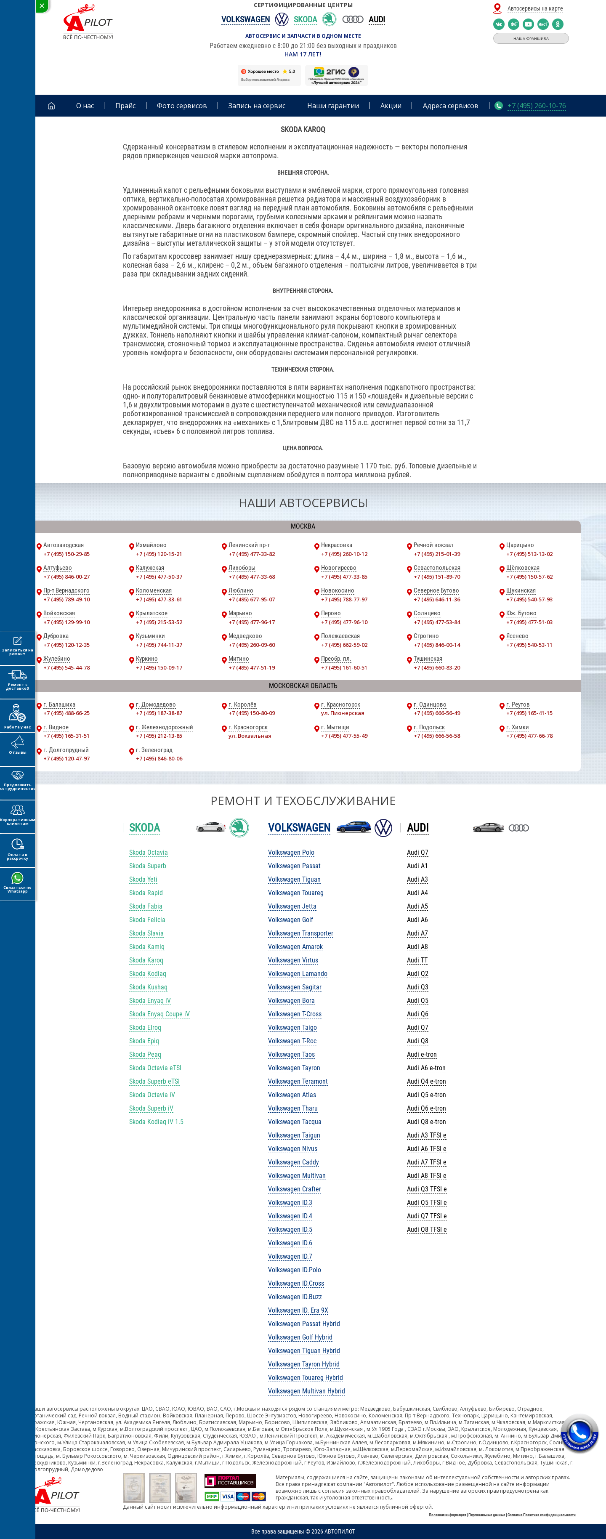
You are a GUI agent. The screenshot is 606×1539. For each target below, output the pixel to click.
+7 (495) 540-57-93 (529, 599)
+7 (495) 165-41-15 (529, 713)
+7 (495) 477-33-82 (252, 554)
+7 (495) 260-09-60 (252, 645)
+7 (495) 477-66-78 (529, 735)
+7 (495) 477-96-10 (344, 622)
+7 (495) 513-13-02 (529, 554)
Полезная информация (447, 1515)
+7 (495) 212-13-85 (159, 735)
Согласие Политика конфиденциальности (542, 1515)
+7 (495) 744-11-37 (159, 645)
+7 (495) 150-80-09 (252, 713)
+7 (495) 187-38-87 (159, 713)
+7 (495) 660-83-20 (437, 667)
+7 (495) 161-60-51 (344, 667)
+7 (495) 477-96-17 (252, 622)
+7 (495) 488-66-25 (66, 713)
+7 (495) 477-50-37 (159, 576)
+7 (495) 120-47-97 (66, 758)
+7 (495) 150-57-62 (529, 576)
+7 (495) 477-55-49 (344, 735)
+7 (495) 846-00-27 (66, 576)
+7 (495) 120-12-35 (66, 645)
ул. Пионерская (342, 713)
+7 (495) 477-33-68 (252, 576)
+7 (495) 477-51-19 (252, 667)
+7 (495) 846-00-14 (437, 645)
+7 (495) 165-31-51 (66, 735)
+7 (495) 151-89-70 (437, 576)
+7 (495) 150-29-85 (66, 554)
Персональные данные (486, 1515)
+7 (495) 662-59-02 (344, 645)
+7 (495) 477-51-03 (529, 622)
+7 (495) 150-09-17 (159, 667)
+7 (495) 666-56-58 (437, 735)
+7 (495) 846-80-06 (159, 758)
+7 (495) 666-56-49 (437, 713)
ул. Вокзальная (250, 735)
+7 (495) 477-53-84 (437, 622)
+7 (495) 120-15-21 (159, 554)
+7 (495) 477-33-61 (159, 599)
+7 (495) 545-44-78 (66, 667)
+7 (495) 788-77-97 (344, 599)
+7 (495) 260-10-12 (344, 554)
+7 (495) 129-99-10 (66, 622)
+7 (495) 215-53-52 (159, 622)
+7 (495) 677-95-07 (252, 599)
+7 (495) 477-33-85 (344, 576)
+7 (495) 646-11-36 (437, 599)
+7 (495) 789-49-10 (66, 599)
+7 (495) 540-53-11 (529, 645)
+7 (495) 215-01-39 (437, 554)
